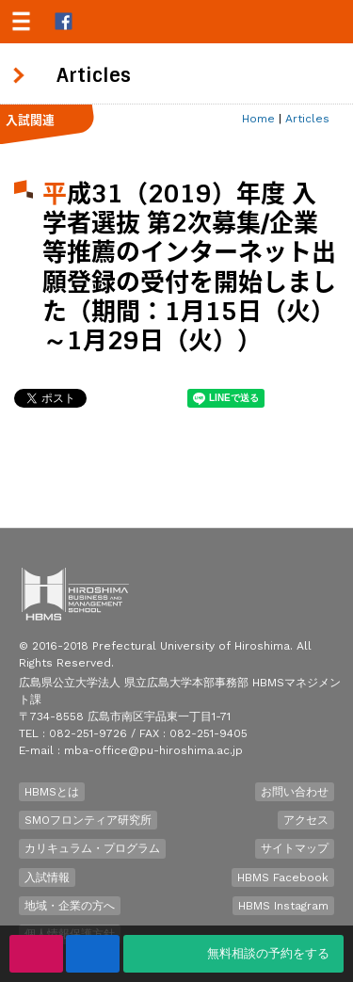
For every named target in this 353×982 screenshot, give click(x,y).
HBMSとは (51, 791)
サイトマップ (295, 848)
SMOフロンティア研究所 (88, 820)
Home (258, 118)
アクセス (306, 820)
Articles (307, 118)
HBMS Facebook (283, 877)
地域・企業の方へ (69, 905)
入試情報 (47, 877)
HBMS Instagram (283, 905)
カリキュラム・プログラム (92, 848)
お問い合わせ (295, 791)
